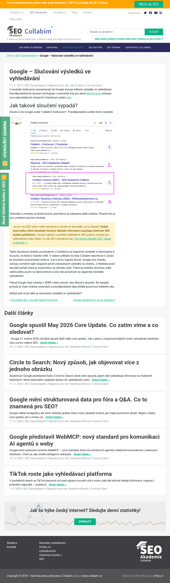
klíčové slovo (93, 93)
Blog (74, 12)
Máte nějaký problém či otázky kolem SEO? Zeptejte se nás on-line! (129, 38)
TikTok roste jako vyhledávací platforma (60, 473)
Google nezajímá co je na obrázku (94, 300)
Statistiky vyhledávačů (52, 543)
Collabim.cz (17, 12)
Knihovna (52, 47)
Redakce (12, 543)
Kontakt (11, 547)
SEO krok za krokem (30, 47)
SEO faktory (95, 47)
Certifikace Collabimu (138, 47)
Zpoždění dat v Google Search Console (33, 300)
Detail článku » (49, 342)
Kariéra (87, 12)
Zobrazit (85, 521)
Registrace (134, 13)
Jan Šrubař (76, 85)
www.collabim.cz (92, 575)
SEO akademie (38, 12)
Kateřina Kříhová (80, 346)
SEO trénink (113, 47)
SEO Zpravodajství (73, 47)
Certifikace (59, 12)
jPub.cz (158, 575)
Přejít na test (149, 4)
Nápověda (16, 19)
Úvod (10, 55)
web (68, 97)
